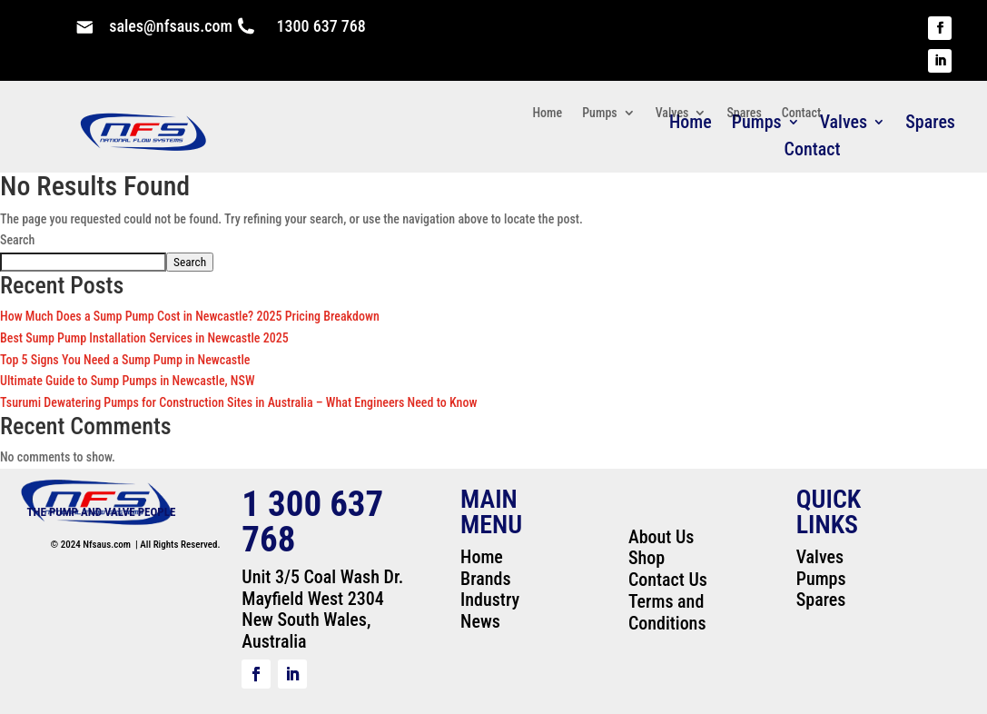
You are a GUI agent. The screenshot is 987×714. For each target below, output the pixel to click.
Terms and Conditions (667, 612)
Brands (485, 579)
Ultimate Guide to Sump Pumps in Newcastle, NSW (127, 380)
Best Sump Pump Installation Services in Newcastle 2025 (144, 338)
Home (547, 113)
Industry (489, 599)
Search (17, 240)
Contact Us (667, 579)
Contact (813, 151)
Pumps (599, 113)
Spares (930, 124)
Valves (672, 113)
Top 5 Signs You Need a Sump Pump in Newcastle (125, 359)
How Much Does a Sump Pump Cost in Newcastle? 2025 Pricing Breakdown (190, 316)
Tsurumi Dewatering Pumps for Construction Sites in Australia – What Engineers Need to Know (238, 402)
